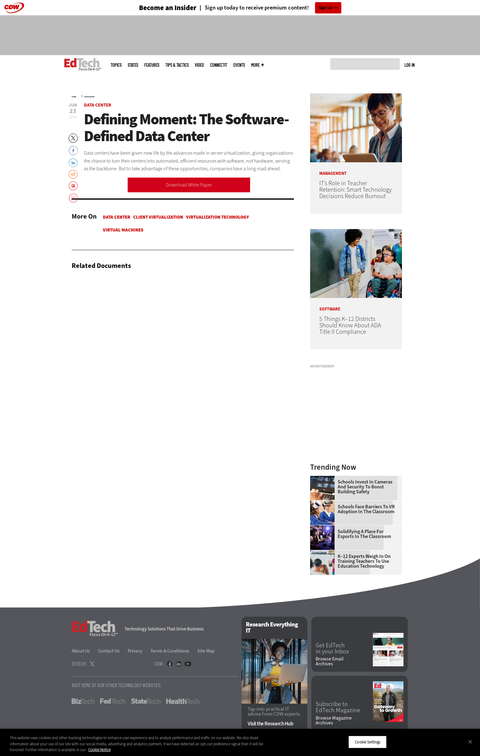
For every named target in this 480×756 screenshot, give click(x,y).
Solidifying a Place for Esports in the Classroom (364, 534)
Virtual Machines (123, 230)
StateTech (146, 701)
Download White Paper (189, 185)
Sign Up (325, 8)
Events (239, 65)
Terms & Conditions (169, 651)
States (133, 65)
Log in (409, 65)
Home (74, 97)
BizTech (83, 701)
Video (199, 65)
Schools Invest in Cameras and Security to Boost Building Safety (365, 487)
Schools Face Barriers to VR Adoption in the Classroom (366, 509)
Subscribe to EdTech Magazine (338, 707)
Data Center (89, 97)
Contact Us (109, 651)
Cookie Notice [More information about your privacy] (99, 749)
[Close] (470, 741)
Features (151, 65)
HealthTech (183, 701)
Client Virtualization (158, 217)
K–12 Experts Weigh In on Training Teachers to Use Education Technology (364, 561)
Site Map (206, 651)
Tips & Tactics (177, 65)
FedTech (113, 701)
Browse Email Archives (329, 661)
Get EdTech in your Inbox (332, 648)
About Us (81, 651)
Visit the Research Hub (270, 723)
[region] (240, 742)
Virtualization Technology (217, 217)
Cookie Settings (367, 741)
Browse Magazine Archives (334, 720)
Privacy (135, 651)
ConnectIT (218, 65)
